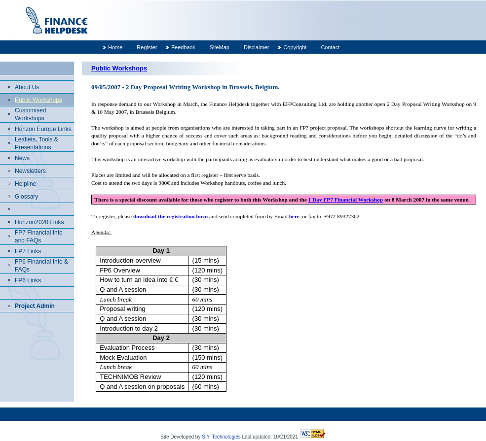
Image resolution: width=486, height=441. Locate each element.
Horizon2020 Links (39, 222)
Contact (330, 47)
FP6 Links (28, 280)
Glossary (26, 196)
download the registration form (170, 216)
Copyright (294, 47)
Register (147, 47)
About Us (27, 87)
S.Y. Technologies (221, 437)
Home (115, 47)
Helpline (25, 183)
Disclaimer (256, 47)
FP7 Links (28, 251)
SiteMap (219, 47)
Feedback (183, 47)
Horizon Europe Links (43, 129)
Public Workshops (38, 100)
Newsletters (30, 171)
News (22, 158)
